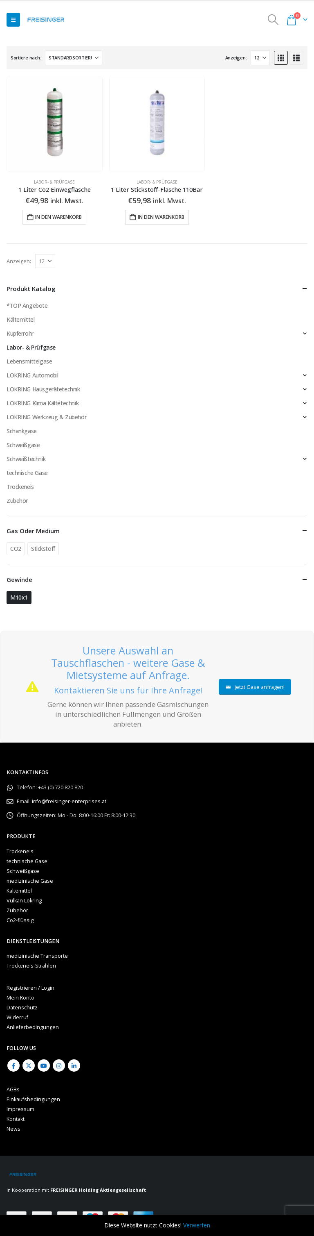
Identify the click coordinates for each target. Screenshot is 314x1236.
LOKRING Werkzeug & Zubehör (46, 417)
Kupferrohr (20, 333)
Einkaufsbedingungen (33, 1099)
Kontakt (16, 1119)
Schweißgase (23, 445)
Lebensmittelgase (29, 361)
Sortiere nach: (26, 58)
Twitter (28, 1065)
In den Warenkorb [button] (58, 217)
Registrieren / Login (30, 987)
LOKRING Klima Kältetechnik (42, 403)
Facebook (13, 1065)
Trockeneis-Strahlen (31, 965)
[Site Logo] (45, 19)
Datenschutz (22, 1007)
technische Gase (27, 473)
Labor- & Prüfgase (54, 182)
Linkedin (74, 1065)
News (13, 1128)
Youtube (44, 1065)
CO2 (15, 548)
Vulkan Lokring (24, 900)
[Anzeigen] (260, 57)
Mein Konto (20, 997)
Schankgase (22, 431)
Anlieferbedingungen (33, 1027)
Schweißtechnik (26, 459)
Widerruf (17, 1017)
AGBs (13, 1089)
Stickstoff (43, 548)
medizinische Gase (30, 880)
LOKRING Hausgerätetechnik (43, 389)
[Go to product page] (54, 124)
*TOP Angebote (27, 305)
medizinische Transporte (37, 955)
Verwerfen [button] (196, 1225)
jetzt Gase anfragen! (255, 687)
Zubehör (17, 500)
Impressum (20, 1109)
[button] (13, 20)
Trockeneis (20, 487)
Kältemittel (20, 319)
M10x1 (19, 597)
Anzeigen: (236, 58)
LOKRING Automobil (32, 375)
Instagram (59, 1065)
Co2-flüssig (20, 920)
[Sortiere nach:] (73, 57)
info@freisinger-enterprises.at (69, 801)
